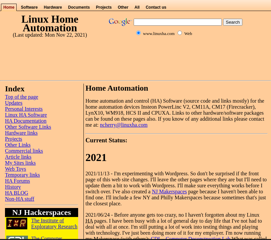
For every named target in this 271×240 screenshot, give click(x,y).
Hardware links (21, 133)
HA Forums (17, 181)
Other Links (18, 145)
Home (8, 7)
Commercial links (24, 151)
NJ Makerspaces (169, 191)
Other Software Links (28, 127)
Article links (18, 157)
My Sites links (20, 163)
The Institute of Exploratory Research (54, 223)
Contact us (156, 7)
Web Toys (15, 169)
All (137, 7)
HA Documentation (26, 121)
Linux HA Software (26, 115)
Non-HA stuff (19, 199)
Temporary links (22, 175)
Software (29, 7)
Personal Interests (24, 109)
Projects (103, 7)
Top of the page (21, 97)
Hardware (53, 7)
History (13, 187)
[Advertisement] (136, 63)
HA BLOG (16, 193)
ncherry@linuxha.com (124, 125)
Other (123, 7)
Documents (79, 7)
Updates (13, 103)
